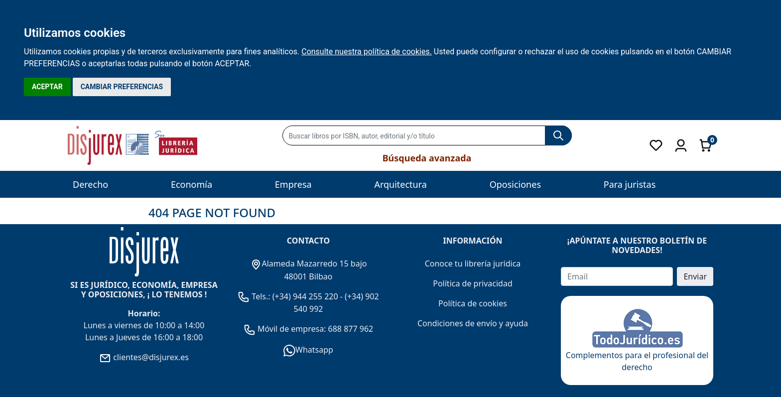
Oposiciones (515, 184)
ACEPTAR (47, 87)
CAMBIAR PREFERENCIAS (122, 87)
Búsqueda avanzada (427, 158)
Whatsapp (308, 349)
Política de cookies (472, 303)
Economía (191, 184)
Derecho (90, 184)
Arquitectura (400, 184)
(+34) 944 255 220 (305, 296)
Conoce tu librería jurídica (473, 263)
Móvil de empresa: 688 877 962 (315, 328)
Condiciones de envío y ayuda (472, 323)
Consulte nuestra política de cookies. (366, 51)
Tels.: (255, 296)
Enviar (695, 276)
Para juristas (630, 184)
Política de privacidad (473, 283)
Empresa (293, 184)
